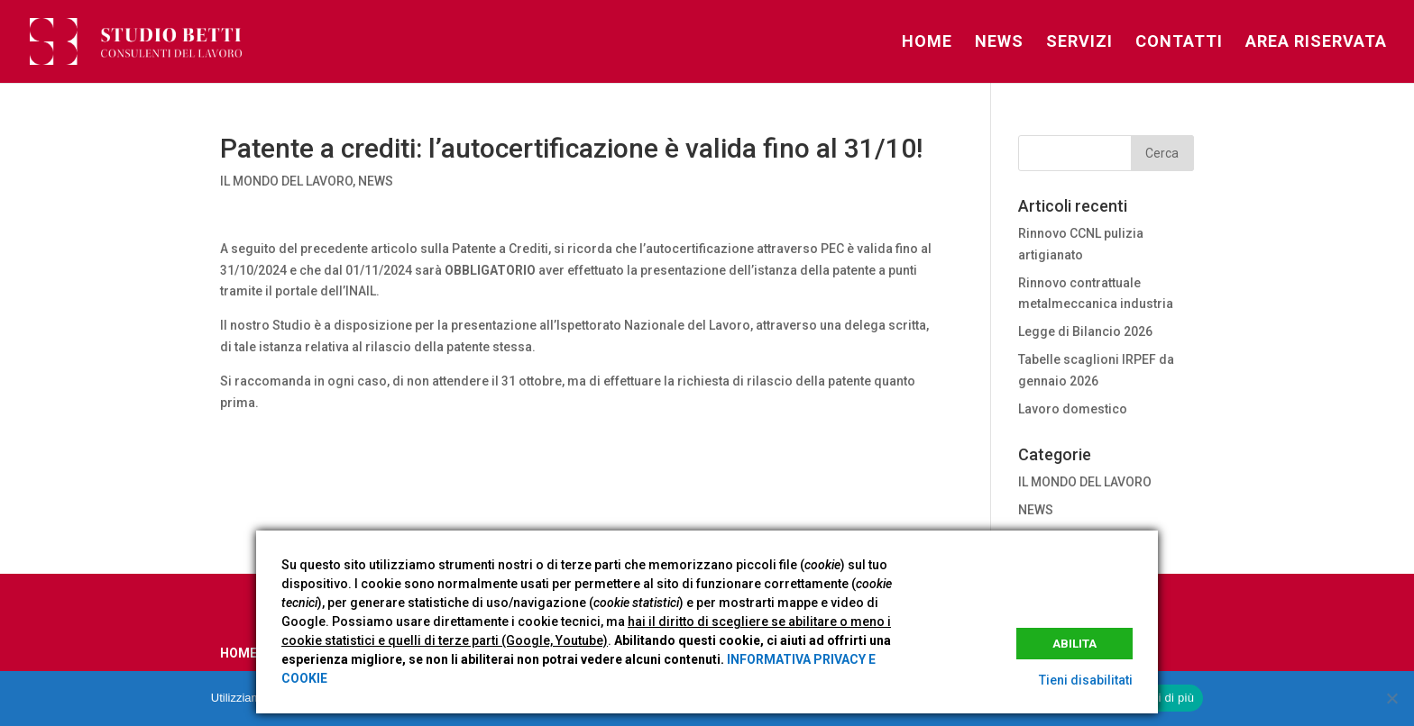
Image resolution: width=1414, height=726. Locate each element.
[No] (1391, 698)
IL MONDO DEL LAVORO (286, 181)
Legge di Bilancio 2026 (1085, 331)
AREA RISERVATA (1316, 42)
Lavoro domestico (1072, 409)
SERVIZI (1079, 42)
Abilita (1074, 643)
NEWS (999, 42)
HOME (927, 42)
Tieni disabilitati (1086, 680)
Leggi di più (1163, 697)
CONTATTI (1179, 42)
